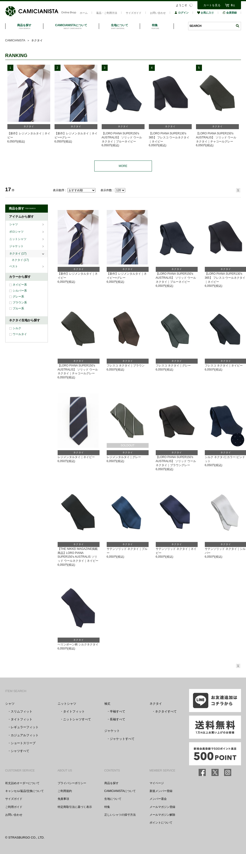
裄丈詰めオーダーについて (22, 783)
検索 (237, 26)
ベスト (14, 266)
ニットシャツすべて (77, 719)
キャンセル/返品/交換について (24, 791)
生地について (112, 798)
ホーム (84, 12)
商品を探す (111, 783)
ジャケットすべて (122, 739)
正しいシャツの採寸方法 (120, 814)
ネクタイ (18, 253)
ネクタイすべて (166, 711)
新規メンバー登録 (161, 791)
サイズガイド (133, 12)
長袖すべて (117, 719)
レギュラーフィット (25, 727)
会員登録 (229, 12)
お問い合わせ (158, 12)
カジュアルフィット (25, 735)
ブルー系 (18, 308)
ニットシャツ (18, 239)
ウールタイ (20, 334)
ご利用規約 (65, 791)
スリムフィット (21, 711)
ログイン (181, 12)
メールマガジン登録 (162, 807)
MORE (123, 166)
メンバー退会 (158, 798)
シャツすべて (20, 751)
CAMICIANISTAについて (120, 791)
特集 (107, 807)
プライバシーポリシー (72, 783)
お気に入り (205, 12)
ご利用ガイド (13, 807)
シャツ (14, 224)
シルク (17, 328)
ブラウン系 (20, 302)
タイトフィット (21, 719)
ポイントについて (161, 822)
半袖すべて (117, 711)
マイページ (157, 783)
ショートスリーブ (23, 743)
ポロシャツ (16, 231)
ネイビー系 (20, 284)
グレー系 (18, 296)
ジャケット (16, 246)
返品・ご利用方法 (106, 12)
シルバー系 (20, 290)
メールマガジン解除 (162, 814)
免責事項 (63, 798)
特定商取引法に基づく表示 (75, 807)
